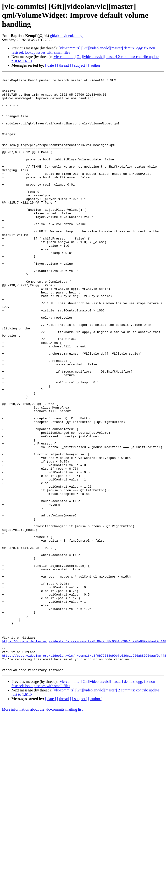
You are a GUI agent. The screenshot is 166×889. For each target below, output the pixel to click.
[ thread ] (64, 65)
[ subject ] (79, 65)
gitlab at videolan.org (66, 36)
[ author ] (95, 65)
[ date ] (50, 65)
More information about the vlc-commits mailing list (42, 829)
